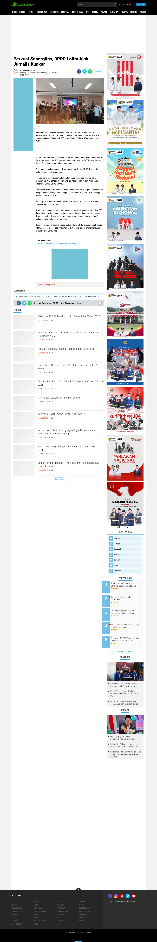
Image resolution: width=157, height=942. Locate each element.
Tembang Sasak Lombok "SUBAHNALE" (126, 597)
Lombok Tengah (40, 905)
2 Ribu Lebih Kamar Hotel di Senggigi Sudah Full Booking (127, 584)
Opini (13, 911)
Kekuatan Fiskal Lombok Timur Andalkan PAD (69, 414)
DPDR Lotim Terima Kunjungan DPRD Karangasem (59, 243)
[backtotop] (78, 883)
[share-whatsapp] (90, 71)
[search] (97, 4)
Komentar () (99, 71)
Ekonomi (133, 12)
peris (36, 917)
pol (58, 917)
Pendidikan (144, 12)
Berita (30, 12)
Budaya (125, 12)
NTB (87, 12)
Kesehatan (38, 901)
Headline (117, 571)
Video (81, 914)
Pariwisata (54, 12)
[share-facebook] (79, 71)
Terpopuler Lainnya (125, 645)
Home (14, 12)
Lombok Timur (41, 12)
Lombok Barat (78, 12)
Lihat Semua (59, 479)
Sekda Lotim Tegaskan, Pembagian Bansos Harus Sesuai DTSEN (67, 449)
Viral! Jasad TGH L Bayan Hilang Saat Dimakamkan (126, 621)
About (111, 895)
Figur (116, 565)
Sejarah (117, 560)
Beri (12, 895)
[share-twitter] (84, 71)
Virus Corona (16, 917)
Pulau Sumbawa (40, 914)
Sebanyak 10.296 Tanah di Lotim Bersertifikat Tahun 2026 (69, 319)
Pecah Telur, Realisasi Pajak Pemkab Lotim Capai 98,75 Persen (67, 367)
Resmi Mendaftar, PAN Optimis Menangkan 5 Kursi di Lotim (123, 678)
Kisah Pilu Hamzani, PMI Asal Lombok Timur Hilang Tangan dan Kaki (125, 687)
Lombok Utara (85, 905)
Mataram (14, 908)
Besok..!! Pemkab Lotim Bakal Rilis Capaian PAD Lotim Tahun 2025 (71, 384)
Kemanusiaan (16, 901)
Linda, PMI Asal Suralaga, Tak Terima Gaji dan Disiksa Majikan (124, 695)
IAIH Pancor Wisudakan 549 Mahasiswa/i (66, 398)
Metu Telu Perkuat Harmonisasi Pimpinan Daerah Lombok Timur (124, 738)
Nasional (60, 908)
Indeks (22, 12)
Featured (117, 554)
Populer (141, 4)
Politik (104, 12)
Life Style (61, 901)
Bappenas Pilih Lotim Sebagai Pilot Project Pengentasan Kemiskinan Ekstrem (125, 747)
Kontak (135, 895)
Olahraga (83, 908)
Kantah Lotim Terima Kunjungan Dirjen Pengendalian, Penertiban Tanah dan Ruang (68, 433)
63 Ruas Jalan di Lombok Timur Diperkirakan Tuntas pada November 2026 (69, 335)
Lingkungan (114, 12)
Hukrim (95, 12)
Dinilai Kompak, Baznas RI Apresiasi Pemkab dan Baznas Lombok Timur (68, 465)
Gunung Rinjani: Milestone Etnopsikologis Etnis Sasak (70, 351)
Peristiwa (65, 12)
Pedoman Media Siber (123, 895)
